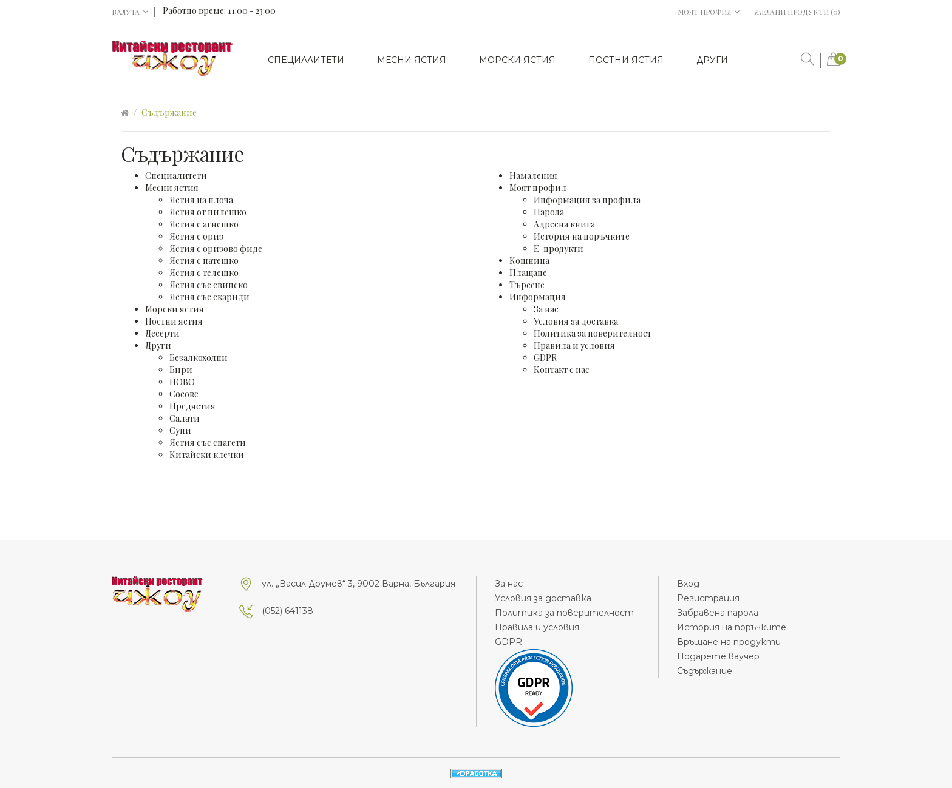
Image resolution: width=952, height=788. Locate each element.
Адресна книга (564, 224)
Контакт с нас (562, 369)
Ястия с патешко (204, 260)
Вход (688, 583)
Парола (549, 212)
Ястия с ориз (196, 236)
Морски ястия (174, 309)
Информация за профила (587, 200)
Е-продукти (558, 248)
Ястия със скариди (209, 297)
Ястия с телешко (204, 272)
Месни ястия (172, 188)
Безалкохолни (198, 357)
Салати (184, 418)
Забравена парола (717, 612)
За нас (546, 309)
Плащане (528, 272)
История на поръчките (582, 236)
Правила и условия (574, 345)
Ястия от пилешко (207, 212)
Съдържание (169, 112)
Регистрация (708, 598)
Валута (130, 11)
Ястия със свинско (208, 285)
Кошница (529, 260)
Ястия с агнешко (204, 224)
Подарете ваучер (718, 656)
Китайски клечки (206, 454)
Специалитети (176, 175)
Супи (180, 430)
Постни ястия (174, 321)
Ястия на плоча (201, 200)
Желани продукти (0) (797, 11)
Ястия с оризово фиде (215, 248)
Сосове (184, 394)
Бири (180, 369)
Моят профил (537, 188)
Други (158, 345)
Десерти (162, 333)
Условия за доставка (576, 321)
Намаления (533, 175)
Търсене (527, 285)
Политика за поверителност (592, 333)
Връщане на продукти (729, 641)
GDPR (545, 357)
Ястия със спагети (207, 442)
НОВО (182, 382)
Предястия (192, 406)
